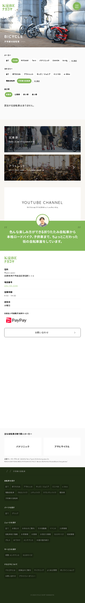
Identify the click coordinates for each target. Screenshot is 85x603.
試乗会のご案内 (25, 570)
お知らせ (15, 528)
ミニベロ (57, 74)
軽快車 (62, 492)
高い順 (34, 94)
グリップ (15, 513)
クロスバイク (22, 492)
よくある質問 (52, 570)
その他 (15, 60)
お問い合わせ (42, 332)
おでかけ (16, 540)
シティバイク (35, 492)
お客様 (34, 534)
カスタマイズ (59, 534)
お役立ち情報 (45, 534)
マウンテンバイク (49, 492)
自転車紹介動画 (11, 534)
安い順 (25, 94)
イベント (53, 528)
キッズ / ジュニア (43, 74)
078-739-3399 (11, 286)
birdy (65, 60)
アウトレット (28, 74)
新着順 (8, 94)
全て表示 (74, 61)
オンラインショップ (67, 570)
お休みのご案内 (28, 528)
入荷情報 (63, 528)
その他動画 (42, 528)
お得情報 (24, 534)
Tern (34, 60)
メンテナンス (28, 540)
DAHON (56, 60)
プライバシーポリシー (27, 576)
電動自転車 (10, 81)
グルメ (7, 540)
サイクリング (39, 570)
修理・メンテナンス (12, 555)
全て (7, 60)
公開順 (17, 94)
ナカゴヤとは (10, 570)
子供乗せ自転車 (24, 81)
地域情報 (70, 534)
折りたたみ (16, 74)
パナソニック (44, 60)
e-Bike (67, 74)
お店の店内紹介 (43, 540)
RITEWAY (25, 60)
